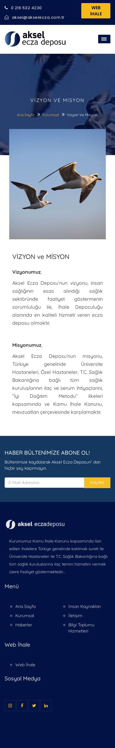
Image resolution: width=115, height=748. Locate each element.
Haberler (23, 625)
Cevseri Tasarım (21, 719)
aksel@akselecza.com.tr (35, 17)
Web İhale (25, 665)
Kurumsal (51, 114)
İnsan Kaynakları (84, 606)
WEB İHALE (96, 11)
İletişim (75, 615)
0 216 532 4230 (23, 8)
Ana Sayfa (25, 114)
